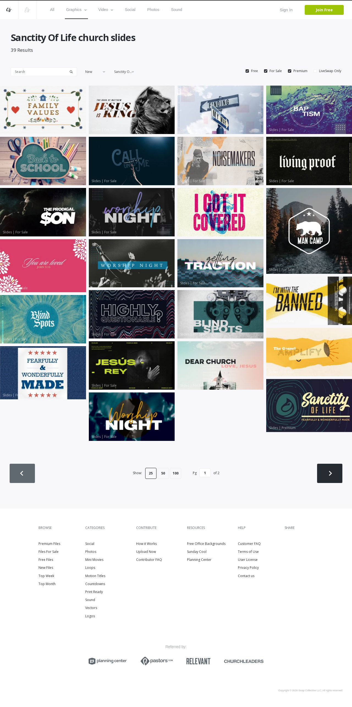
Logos (90, 616)
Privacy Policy (248, 567)
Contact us (246, 576)
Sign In (286, 9)
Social (130, 9)
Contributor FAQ (149, 559)
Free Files (45, 559)
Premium (300, 71)
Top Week (46, 576)
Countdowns (95, 584)
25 (151, 473)
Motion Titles (95, 576)
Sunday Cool (197, 551)
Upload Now (146, 551)
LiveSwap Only (330, 71)
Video (105, 9)
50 (163, 473)
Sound (176, 9)
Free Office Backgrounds (206, 543)
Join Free (324, 9)
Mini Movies (94, 559)
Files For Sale (48, 551)
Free (254, 71)
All (52, 9)
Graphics (76, 9)
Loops (90, 567)
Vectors (91, 607)
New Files (45, 567)
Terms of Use (248, 551)
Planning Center (199, 559)
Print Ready (94, 591)
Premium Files (49, 543)
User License (248, 559)
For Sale (276, 71)
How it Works (146, 543)
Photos (153, 9)
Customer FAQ (249, 543)
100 (175, 473)
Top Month (47, 584)
